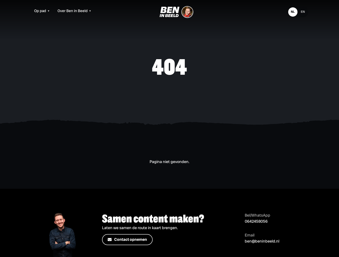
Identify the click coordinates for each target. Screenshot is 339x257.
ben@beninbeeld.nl (262, 241)
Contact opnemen (127, 240)
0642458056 (256, 221)
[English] (302, 12)
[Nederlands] (292, 12)
